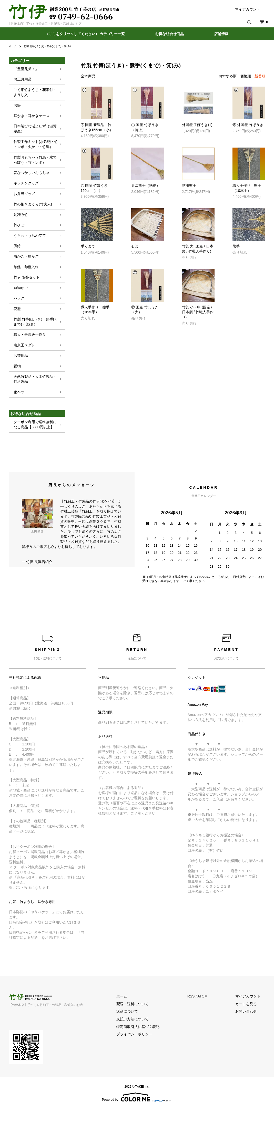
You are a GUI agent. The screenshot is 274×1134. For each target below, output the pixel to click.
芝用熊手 (189, 185)
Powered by (137, 1121)
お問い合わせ (251, 1036)
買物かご (18, 303)
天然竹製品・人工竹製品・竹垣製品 (34, 401)
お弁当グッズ (22, 203)
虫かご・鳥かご (24, 270)
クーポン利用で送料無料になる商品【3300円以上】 (34, 448)
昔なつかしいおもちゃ (30, 181)
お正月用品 (20, 80)
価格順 (245, 76)
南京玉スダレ (22, 364)
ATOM (212, 1021)
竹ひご (16, 236)
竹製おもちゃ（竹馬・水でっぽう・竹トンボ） (34, 167)
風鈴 (14, 259)
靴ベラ (16, 415)
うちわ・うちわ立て (28, 248)
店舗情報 (221, 34)
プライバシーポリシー (149, 1059)
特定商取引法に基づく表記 (152, 1051)
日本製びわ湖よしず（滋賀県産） (34, 133)
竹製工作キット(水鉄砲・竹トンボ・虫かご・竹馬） (34, 150)
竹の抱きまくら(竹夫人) (32, 214)
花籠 (14, 325)
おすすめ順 (228, 76)
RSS (200, 1021)
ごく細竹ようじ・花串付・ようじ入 (34, 94)
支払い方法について (147, 1043)
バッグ (16, 314)
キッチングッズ (24, 192)
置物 (14, 387)
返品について (141, 1036)
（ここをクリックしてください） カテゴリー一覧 (85, 34)
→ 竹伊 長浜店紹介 (37, 586)
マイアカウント (247, 9)
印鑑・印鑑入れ (24, 281)
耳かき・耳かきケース (30, 119)
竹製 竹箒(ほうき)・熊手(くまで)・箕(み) (53, 46)
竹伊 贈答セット (25, 292)
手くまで (88, 246)
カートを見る (251, 1028)
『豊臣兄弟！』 (24, 69)
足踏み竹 (18, 225)
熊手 (236, 246)
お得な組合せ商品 (169, 34)
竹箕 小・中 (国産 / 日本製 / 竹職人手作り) (198, 312)
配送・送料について (147, 1028)
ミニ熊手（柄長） (145, 185)
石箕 (134, 246)
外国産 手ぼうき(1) (197, 125)
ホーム (13, 46)
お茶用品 (18, 375)
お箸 (14, 108)
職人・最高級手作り (28, 353)
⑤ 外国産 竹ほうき (247, 125)
